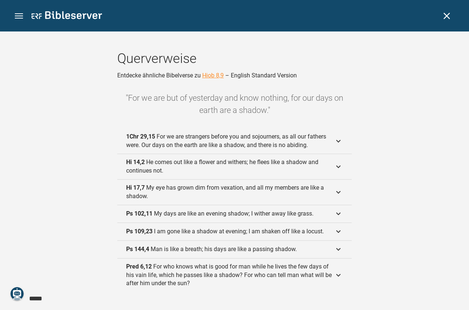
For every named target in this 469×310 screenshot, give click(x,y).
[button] (19, 16)
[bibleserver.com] (67, 16)
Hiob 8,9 (213, 75)
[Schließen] (446, 16)
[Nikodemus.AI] (17, 293)
